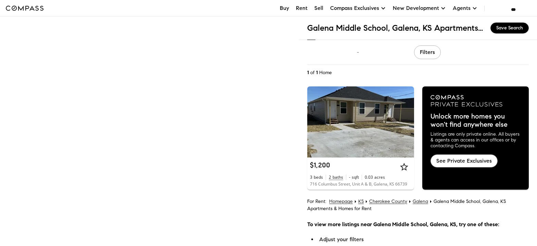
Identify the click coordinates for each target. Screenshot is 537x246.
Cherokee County (388, 201)
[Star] (404, 166)
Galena (420, 201)
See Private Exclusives (464, 161)
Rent (302, 8)
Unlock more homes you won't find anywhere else (469, 120)
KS (361, 201)
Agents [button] (465, 8)
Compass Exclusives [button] (358, 8)
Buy (284, 8)
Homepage (341, 201)
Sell (318, 8)
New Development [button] (419, 8)
